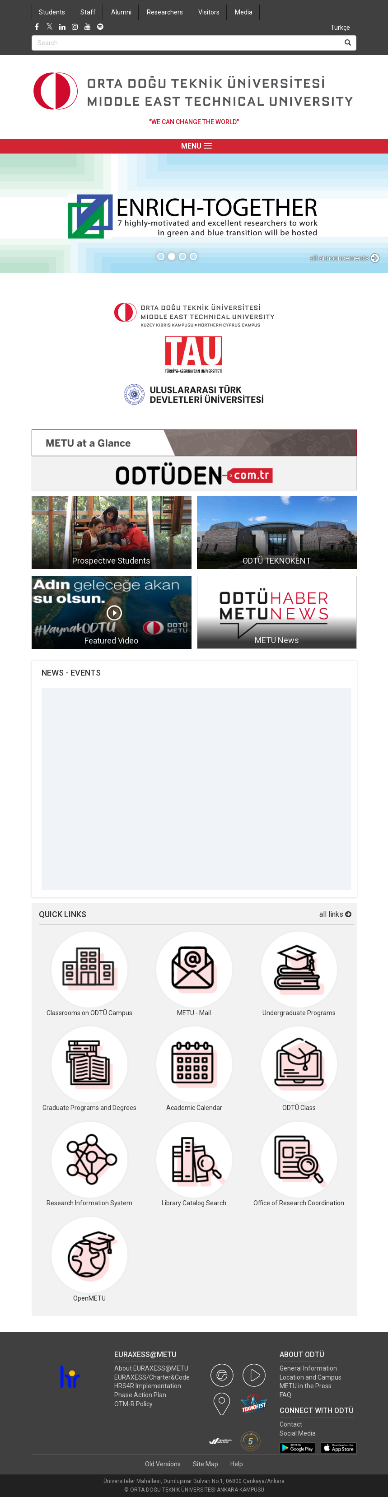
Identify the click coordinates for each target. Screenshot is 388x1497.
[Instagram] (75, 27)
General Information (308, 1368)
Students (52, 12)
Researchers (165, 12)
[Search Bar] (185, 43)
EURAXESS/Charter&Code (152, 1377)
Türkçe (340, 27)
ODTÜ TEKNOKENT (277, 560)
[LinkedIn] (62, 27)
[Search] (347, 43)
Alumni (121, 12)
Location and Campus (310, 1377)
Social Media (298, 1433)
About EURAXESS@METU (151, 1368)
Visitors (209, 12)
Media (243, 12)
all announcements (344, 258)
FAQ (285, 1395)
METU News (277, 640)
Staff (88, 12)
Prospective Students (111, 560)
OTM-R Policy (133, 1404)
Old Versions (163, 1464)
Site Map (205, 1464)
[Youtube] (87, 27)
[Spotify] (100, 27)
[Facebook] (37, 27)
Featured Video (111, 640)
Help (236, 1464)
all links (335, 914)
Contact (291, 1424)
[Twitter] (49, 27)
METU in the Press (306, 1386)
